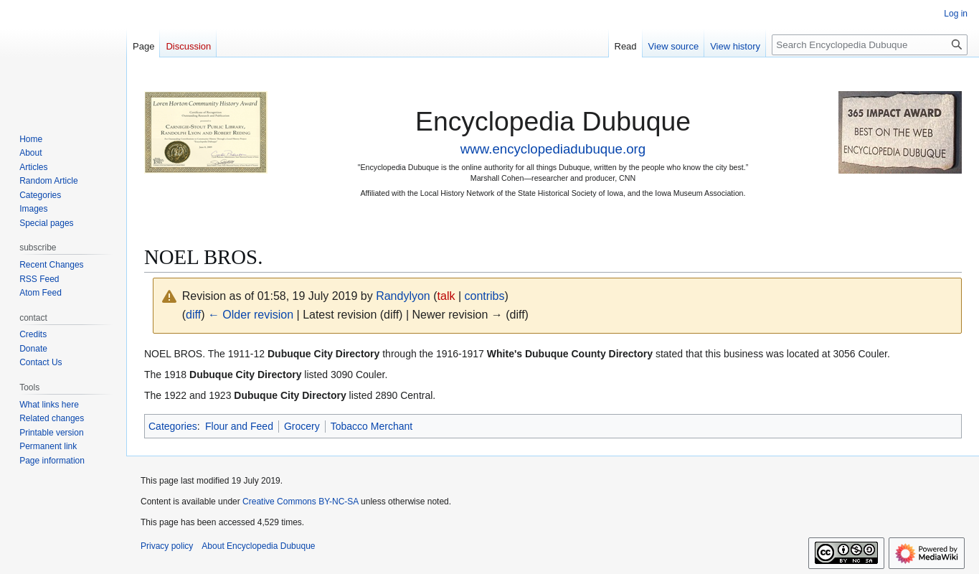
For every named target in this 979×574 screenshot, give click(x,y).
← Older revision (250, 315)
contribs (484, 296)
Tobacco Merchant (371, 426)
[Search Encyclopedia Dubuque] (870, 44)
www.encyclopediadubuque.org (552, 148)
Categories (172, 426)
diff (193, 315)
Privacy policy (167, 546)
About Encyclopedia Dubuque (258, 546)
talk (446, 296)
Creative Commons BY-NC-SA (300, 502)
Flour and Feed (239, 426)
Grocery (302, 426)
